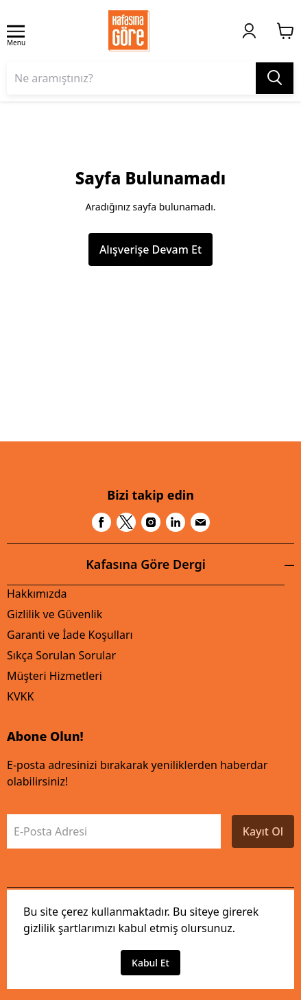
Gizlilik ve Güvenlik (54, 614)
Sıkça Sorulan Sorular (61, 655)
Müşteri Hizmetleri (54, 675)
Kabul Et (150, 962)
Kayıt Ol (263, 831)
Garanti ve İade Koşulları (70, 634)
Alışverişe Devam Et (150, 249)
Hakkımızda (37, 593)
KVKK (20, 696)
